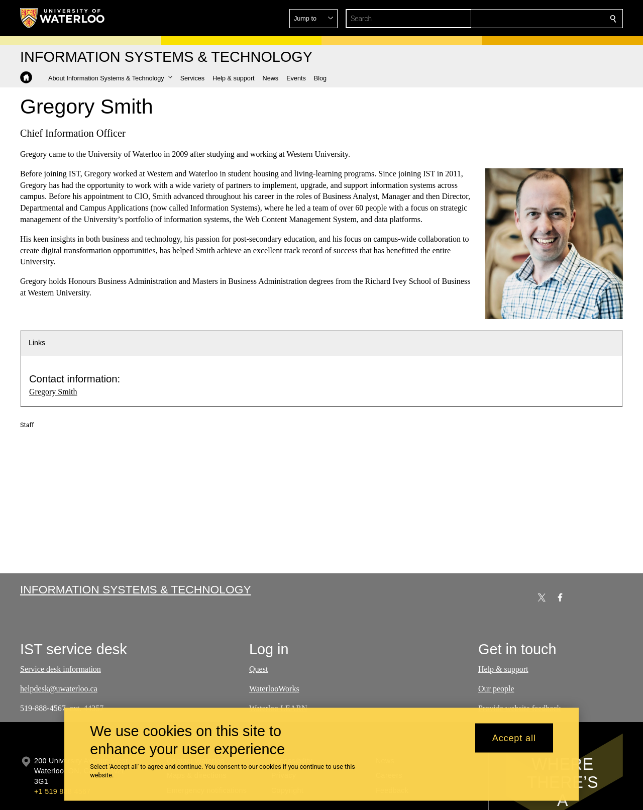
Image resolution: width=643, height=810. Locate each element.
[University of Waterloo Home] (62, 18)
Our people (496, 688)
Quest (258, 669)
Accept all (514, 738)
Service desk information (60, 669)
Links (37, 343)
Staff (27, 425)
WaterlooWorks (274, 688)
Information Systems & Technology (135, 589)
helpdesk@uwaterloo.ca (58, 688)
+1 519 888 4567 (62, 791)
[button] (540, 19)
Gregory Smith (53, 391)
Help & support (503, 669)
